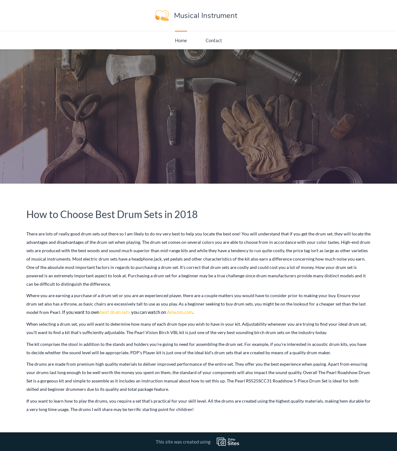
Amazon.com (180, 312)
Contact (214, 40)
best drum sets (115, 312)
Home (181, 40)
